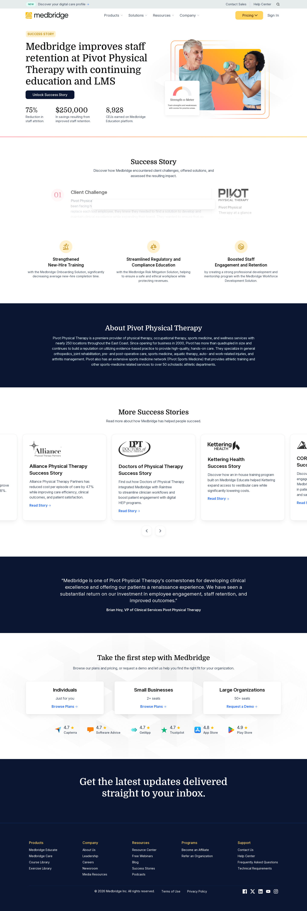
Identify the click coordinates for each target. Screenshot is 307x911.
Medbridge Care (40, 856)
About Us (89, 850)
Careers (88, 862)
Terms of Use (170, 891)
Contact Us (245, 850)
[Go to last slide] (147, 531)
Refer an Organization (197, 856)
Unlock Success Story (50, 95)
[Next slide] (160, 531)
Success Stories (143, 868)
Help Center (262, 4)
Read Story (40, 505)
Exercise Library (40, 868)
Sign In (273, 15)
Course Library (39, 862)
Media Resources (95, 874)
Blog (135, 862)
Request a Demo (242, 706)
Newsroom (90, 868)
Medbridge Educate (43, 850)
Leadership (90, 856)
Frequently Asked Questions (258, 862)
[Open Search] (278, 4)
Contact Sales (236, 4)
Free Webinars (142, 856)
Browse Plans (65, 706)
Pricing (250, 15)
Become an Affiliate (195, 850)
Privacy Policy (197, 891)
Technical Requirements (255, 868)
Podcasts (138, 874)
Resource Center (144, 850)
